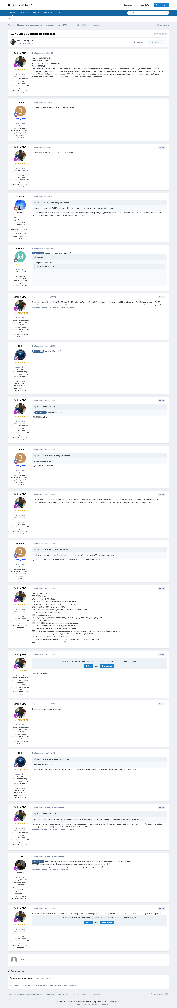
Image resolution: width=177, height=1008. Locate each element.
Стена (60, 13)
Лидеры (36, 13)
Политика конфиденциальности (77, 1002)
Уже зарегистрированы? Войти (138, 5)
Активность (23, 13)
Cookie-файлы (114, 1002)
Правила (54, 19)
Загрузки (23, 19)
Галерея (43, 19)
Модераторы (67, 19)
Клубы (33, 19)
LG (32, 43)
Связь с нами (48, 13)
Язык (59, 1002)
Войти (88, 666)
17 (23, 367)
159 (18, 877)
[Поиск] (140, 13)
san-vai (20, 196)
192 (18, 74)
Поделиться (139, 42)
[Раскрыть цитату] (35, 203)
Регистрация (161, 5)
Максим (19, 248)
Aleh (20, 346)
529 (18, 123)
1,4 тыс (18, 217)
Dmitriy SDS (28, 41)
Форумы (11, 19)
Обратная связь (99, 1002)
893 (17, 367)
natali (20, 856)
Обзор (12, 14)
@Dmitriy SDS (38, 253)
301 (18, 269)
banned (20, 102)
